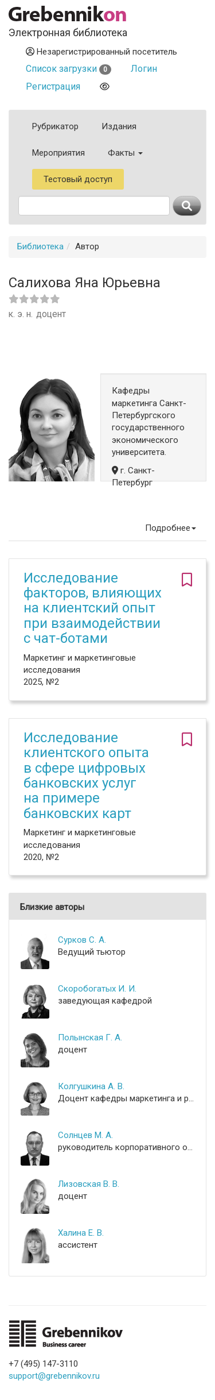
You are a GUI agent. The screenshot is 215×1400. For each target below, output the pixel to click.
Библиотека (40, 246)
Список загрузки (68, 68)
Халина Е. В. (81, 1233)
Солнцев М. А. (85, 1135)
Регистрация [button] (53, 86)
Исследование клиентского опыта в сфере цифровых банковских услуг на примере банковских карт (86, 776)
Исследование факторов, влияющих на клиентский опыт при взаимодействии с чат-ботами (93, 608)
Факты (125, 153)
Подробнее (170, 528)
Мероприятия (58, 153)
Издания (118, 126)
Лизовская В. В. (88, 1184)
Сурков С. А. (82, 940)
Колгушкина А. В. (91, 1086)
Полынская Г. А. (90, 1037)
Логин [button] (144, 68)
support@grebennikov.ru (54, 1376)
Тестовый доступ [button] (78, 179)
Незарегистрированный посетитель (101, 52)
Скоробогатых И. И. (97, 989)
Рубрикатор (55, 126)
